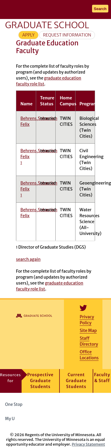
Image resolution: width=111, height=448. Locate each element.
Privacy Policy (87, 319)
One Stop (13, 404)
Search (100, 9)
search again (28, 259)
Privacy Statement (88, 444)
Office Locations (89, 354)
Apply (28, 35)
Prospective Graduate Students (40, 380)
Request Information (67, 35)
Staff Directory (89, 341)
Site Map (88, 330)
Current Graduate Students (76, 380)
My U (12, 418)
